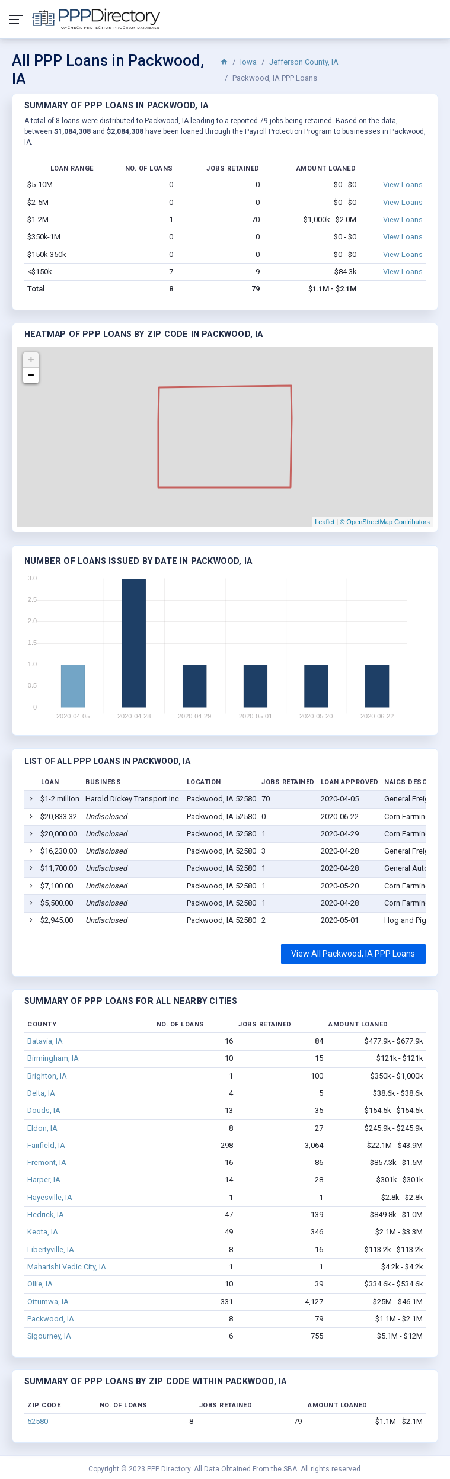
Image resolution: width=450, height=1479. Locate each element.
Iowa (248, 61)
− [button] (31, 375)
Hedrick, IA (45, 1214)
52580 (37, 1421)
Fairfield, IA (46, 1145)
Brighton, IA (47, 1075)
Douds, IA (43, 1110)
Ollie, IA (40, 1283)
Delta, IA (41, 1093)
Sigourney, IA (49, 1336)
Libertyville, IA (50, 1249)
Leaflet (324, 521)
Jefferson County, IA (304, 61)
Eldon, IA (42, 1128)
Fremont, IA (46, 1162)
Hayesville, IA (49, 1197)
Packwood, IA (50, 1318)
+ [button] (31, 360)
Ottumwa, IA (48, 1301)
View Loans (403, 184)
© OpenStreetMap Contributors (385, 521)
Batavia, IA (45, 1041)
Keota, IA (42, 1231)
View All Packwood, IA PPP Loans (353, 953)
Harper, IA (43, 1179)
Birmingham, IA (53, 1058)
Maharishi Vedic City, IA (66, 1266)
